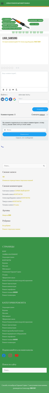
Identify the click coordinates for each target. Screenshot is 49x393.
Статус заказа (34, 24)
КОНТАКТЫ (18, 194)
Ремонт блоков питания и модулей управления (17, 281)
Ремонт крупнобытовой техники (12, 331)
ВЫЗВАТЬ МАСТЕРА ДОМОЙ (11, 28)
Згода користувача (8, 257)
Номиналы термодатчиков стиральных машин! (17, 180)
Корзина (5, 263)
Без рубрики (6, 226)
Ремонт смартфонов (8, 289)
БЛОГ (4, 251)
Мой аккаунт (6, 269)
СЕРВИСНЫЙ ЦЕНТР (21, 191)
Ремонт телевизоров (8, 295)
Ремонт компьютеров (9, 286)
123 (3, 177)
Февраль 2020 (6, 215)
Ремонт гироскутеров (9, 284)
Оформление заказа (8, 278)
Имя (21, 98)
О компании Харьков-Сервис (11, 272)
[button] (2, 3)
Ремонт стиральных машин (11, 229)
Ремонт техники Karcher (10, 292)
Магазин (5, 266)
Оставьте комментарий (9, 42)
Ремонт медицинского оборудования (14, 334)
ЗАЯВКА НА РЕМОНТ (10, 254)
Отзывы (16, 205)
